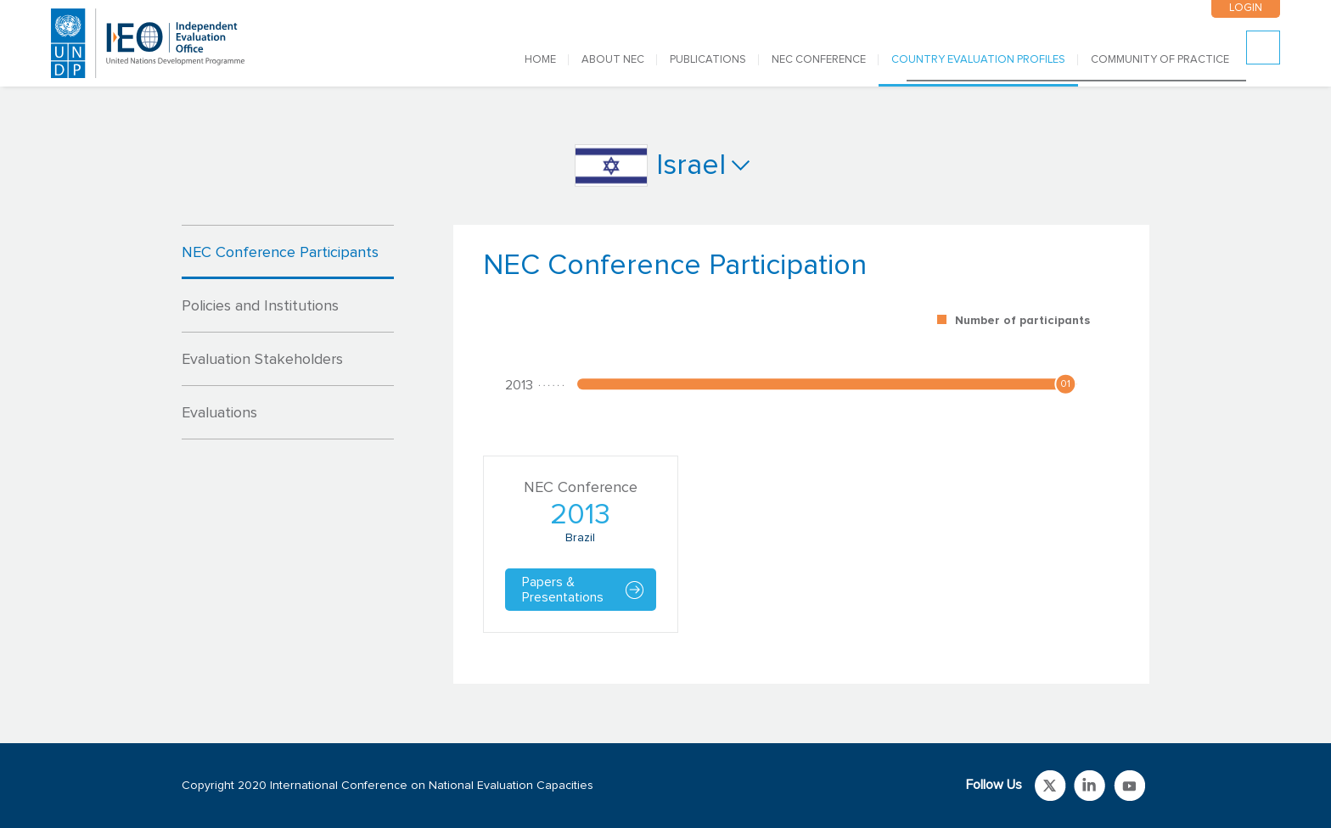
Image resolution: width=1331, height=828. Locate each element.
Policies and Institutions (260, 306)
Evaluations (219, 413)
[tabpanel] (801, 454)
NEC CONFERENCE (819, 59)
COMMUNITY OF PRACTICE (1160, 59)
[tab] (288, 252)
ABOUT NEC (612, 59)
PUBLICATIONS (708, 59)
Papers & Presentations (563, 589)
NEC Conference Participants (280, 252)
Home (540, 59)
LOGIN (1245, 8)
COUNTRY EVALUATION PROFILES (978, 59)
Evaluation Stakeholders (262, 359)
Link (1050, 785)
